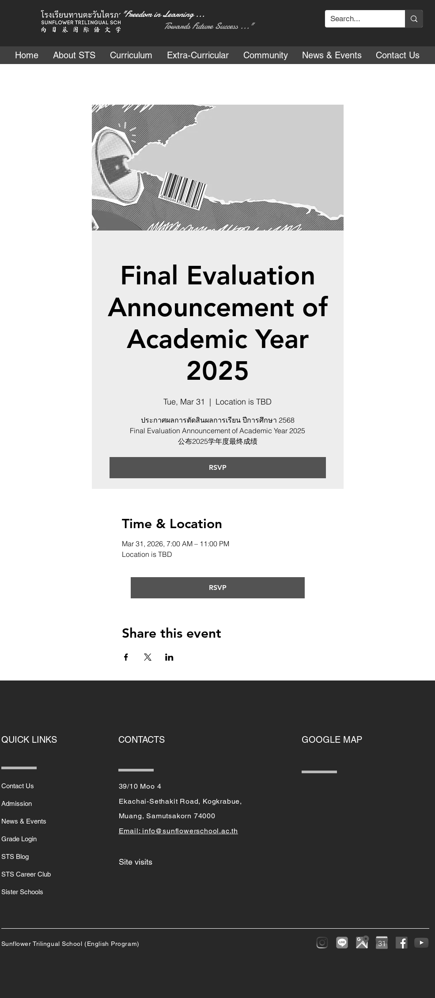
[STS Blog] (32, 856)
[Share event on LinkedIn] (169, 657)
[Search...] (358, 19)
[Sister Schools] (32, 891)
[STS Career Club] (32, 874)
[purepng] (382, 942)
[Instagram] (322, 942)
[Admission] (32, 803)
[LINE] (342, 942)
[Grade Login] (32, 838)
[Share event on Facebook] (126, 657)
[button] (74, 55)
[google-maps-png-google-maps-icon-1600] (362, 942)
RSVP (218, 467)
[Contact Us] (32, 785)
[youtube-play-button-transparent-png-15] (421, 942)
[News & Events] (32, 821)
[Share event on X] (148, 657)
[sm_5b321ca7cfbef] (401, 942)
